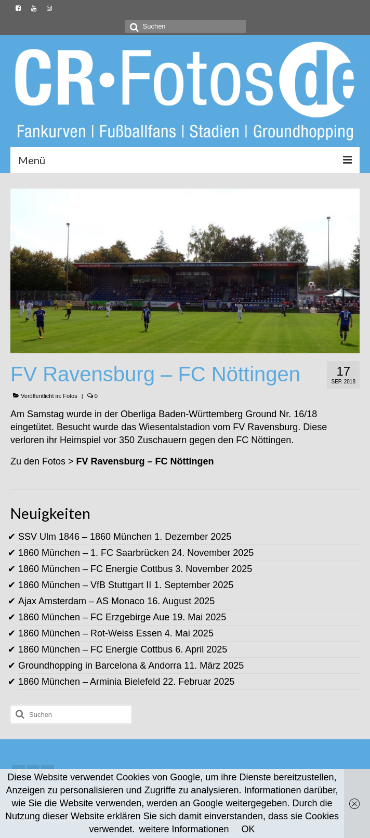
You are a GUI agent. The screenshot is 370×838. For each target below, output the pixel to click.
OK (248, 829)
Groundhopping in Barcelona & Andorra (99, 665)
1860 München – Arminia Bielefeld (89, 681)
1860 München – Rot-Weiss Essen (90, 633)
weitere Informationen (184, 829)
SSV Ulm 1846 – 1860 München (85, 536)
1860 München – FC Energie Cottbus (95, 569)
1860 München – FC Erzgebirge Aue (93, 617)
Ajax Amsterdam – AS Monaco (81, 601)
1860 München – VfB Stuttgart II (84, 585)
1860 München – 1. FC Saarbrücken (93, 553)
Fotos (70, 396)
